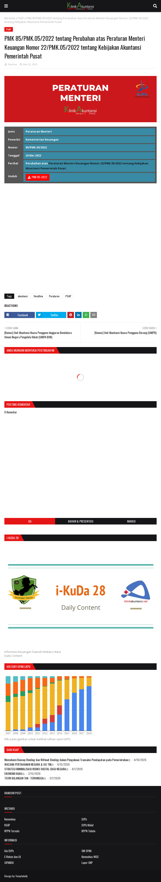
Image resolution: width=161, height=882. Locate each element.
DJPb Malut (88, 825)
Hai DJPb (9, 851)
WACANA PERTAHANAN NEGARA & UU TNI (27, 764)
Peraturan (54, 296)
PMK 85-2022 (39, 177)
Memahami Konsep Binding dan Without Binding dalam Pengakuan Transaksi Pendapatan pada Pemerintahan (66, 759)
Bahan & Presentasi (80, 521)
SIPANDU (9, 862)
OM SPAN (86, 851)
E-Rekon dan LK (12, 856)
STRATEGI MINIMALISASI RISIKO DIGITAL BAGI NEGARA (35, 769)
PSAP (21, 18)
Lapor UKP (87, 862)
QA (30, 521)
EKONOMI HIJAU (13, 773)
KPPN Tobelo (88, 831)
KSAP (7, 825)
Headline (38, 296)
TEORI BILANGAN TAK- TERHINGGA (24, 778)
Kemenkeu (10, 819)
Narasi (131, 521)
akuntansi (23, 296)
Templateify (21, 876)
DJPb (84, 819)
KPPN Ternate (11, 831)
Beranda (9, 18)
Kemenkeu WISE (90, 856)
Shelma (12, 64)
